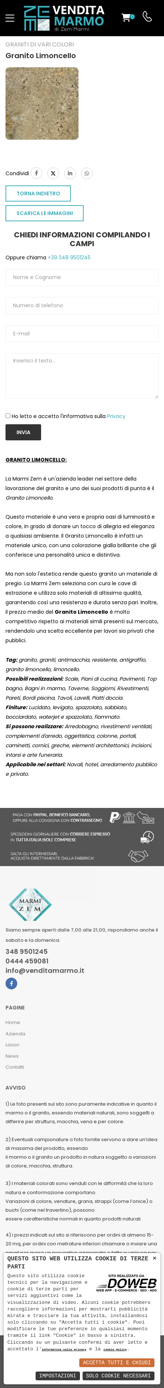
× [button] (155, 1258)
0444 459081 (27, 961)
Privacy (116, 416)
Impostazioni (57, 1375)
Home (13, 1022)
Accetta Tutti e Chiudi (117, 1362)
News (12, 1056)
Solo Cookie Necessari (118, 1375)
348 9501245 (27, 951)
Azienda (15, 1033)
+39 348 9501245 (68, 257)
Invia (23, 432)
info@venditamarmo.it (45, 970)
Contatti (15, 1067)
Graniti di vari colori (40, 45)
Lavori (12, 1044)
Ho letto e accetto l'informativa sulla (68, 416)
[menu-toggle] (10, 18)
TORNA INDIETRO (38, 193)
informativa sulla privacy (64, 1350)
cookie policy (115, 1350)
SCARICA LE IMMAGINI (45, 213)
